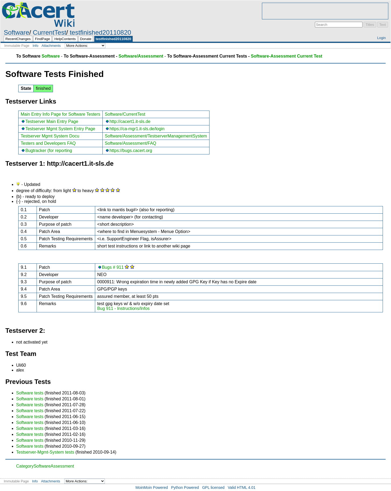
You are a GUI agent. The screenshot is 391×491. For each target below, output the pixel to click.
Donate (85, 39)
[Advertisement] (325, 11)
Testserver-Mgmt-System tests (45, 452)
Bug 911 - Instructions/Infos (123, 308)
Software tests (29, 393)
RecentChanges (18, 39)
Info (35, 46)
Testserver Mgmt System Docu (50, 136)
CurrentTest (49, 32)
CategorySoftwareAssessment (45, 466)
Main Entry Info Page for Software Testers (60, 114)
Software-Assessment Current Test (286, 56)
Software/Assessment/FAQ (130, 143)
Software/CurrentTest (125, 114)
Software (16, 32)
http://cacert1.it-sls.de (129, 121)
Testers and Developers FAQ (48, 143)
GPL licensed (213, 487)
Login (381, 38)
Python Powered (185, 487)
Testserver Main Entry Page (51, 121)
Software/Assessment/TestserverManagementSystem (156, 136)
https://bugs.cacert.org (130, 150)
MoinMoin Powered (152, 487)
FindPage (42, 39)
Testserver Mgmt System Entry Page (60, 128)
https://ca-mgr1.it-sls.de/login (137, 128)
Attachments (51, 46)
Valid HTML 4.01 (241, 487)
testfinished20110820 (100, 32)
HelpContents (65, 39)
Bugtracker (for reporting (48, 150)
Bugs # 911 (113, 267)
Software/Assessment (141, 56)
